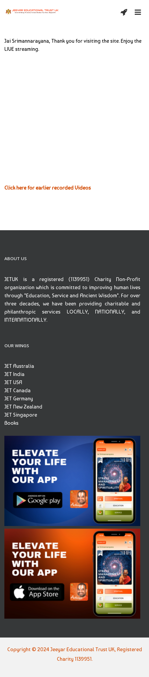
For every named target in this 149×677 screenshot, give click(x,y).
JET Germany (18, 398)
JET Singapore (20, 415)
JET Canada (17, 390)
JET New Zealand (23, 407)
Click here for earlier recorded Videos (47, 188)
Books (11, 423)
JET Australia (19, 366)
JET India (14, 374)
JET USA (13, 382)
